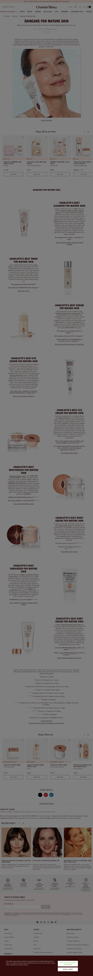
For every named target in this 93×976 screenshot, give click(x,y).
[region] (46, 966)
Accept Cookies (68, 969)
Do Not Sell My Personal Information (68, 963)
